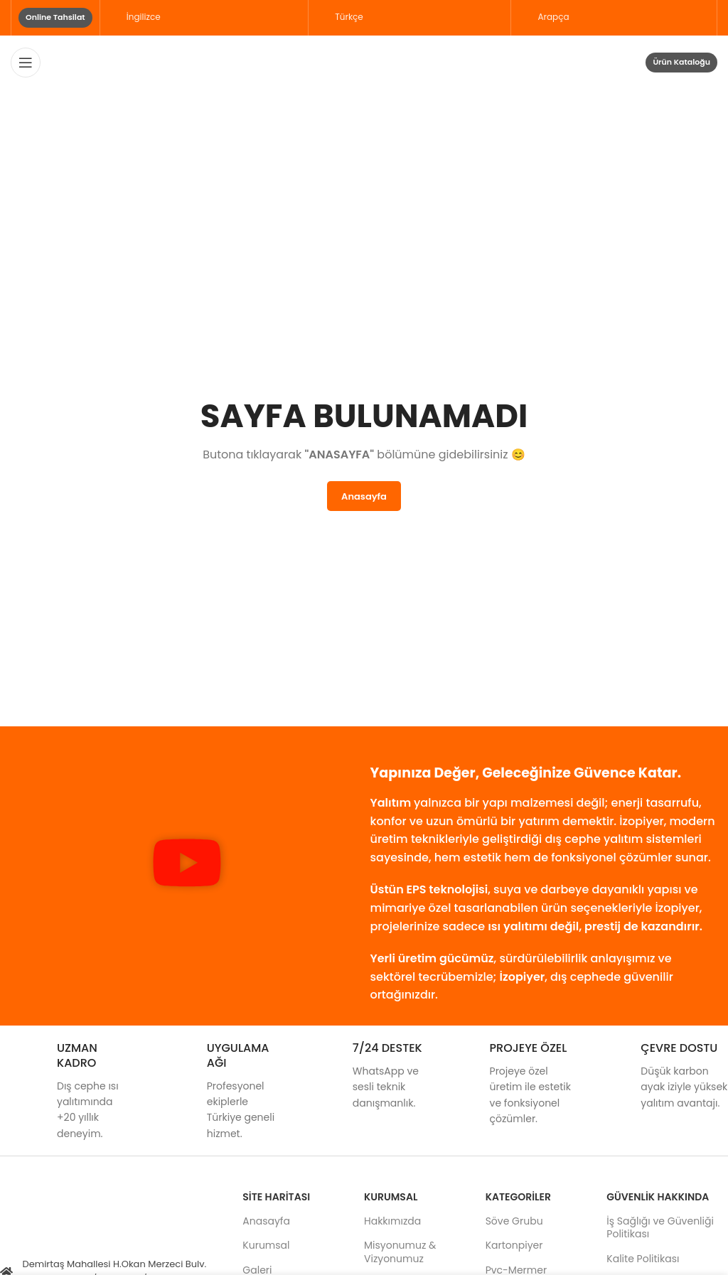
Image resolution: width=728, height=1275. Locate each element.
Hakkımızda (392, 1221)
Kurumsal (265, 1245)
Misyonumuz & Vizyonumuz (400, 1251)
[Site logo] (364, 61)
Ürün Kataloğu (681, 62)
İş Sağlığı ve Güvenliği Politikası (660, 1227)
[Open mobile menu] (26, 62)
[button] (187, 865)
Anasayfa (266, 1221)
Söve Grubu (514, 1221)
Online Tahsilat (55, 17)
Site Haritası (276, 1197)
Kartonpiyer (514, 1245)
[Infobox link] (68, 1091)
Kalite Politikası (642, 1259)
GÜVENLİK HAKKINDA (657, 1197)
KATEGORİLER (518, 1197)
